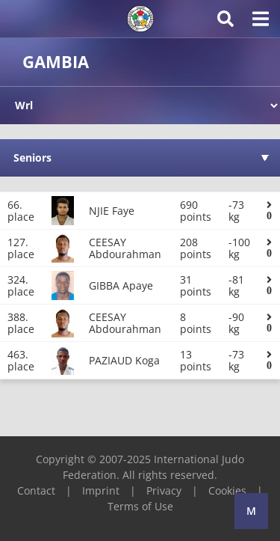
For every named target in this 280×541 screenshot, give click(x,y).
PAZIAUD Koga (124, 360)
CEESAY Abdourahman (125, 248)
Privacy (163, 490)
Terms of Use (140, 506)
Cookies (227, 490)
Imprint (100, 490)
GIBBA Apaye (121, 285)
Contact (36, 490)
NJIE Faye (111, 211)
